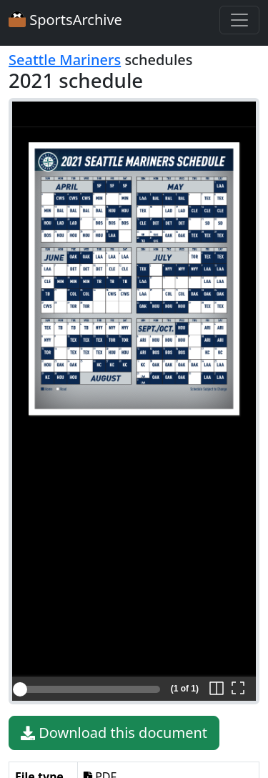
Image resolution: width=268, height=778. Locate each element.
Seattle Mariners (65, 59)
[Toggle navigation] (239, 20)
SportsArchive (65, 19)
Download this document (114, 733)
